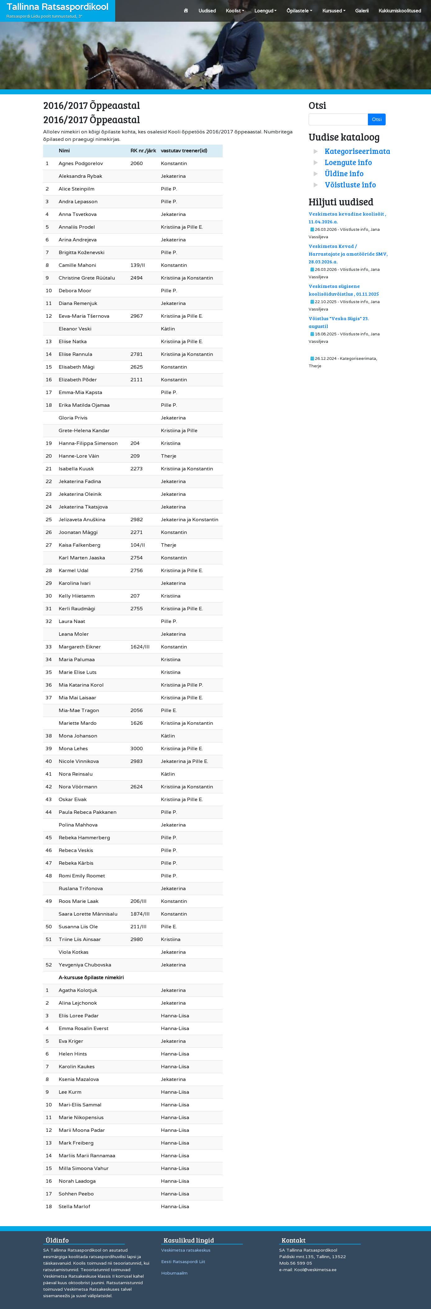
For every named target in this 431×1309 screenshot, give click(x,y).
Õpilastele (298, 11)
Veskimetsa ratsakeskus (186, 1250)
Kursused (332, 11)
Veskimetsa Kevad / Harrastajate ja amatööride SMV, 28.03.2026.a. (348, 254)
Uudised (207, 11)
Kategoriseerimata (357, 151)
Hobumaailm (174, 1273)
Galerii (362, 11)
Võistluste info (350, 184)
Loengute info (348, 162)
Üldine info (344, 173)
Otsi (377, 119)
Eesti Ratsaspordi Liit (183, 1261)
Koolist (233, 11)
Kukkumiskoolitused (400, 11)
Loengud (263, 11)
